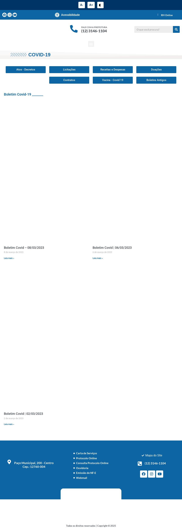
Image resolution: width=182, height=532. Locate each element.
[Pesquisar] (176, 29)
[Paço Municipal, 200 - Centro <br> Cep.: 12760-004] (9, 462)
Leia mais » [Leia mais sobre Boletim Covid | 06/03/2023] (98, 258)
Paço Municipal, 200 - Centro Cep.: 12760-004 (34, 465)
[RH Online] (158, 15)
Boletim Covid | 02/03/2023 (23, 414)
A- (81, 4)
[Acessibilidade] (57, 14)
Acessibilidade (70, 15)
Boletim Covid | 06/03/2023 (112, 248)
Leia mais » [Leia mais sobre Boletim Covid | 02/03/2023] (9, 424)
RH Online (167, 15)
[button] (91, 44)
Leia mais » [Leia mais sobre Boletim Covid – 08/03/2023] (9, 258)
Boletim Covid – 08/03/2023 (24, 248)
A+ (91, 4)
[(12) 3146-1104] (139, 463)
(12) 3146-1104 (94, 31)
